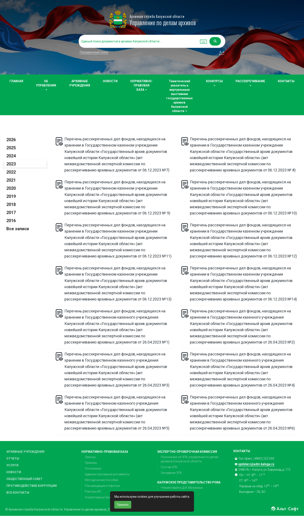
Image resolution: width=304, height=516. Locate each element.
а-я (221, 52)
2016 (11, 220)
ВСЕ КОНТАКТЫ (17, 492)
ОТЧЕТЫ (12, 458)
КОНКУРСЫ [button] (214, 82)
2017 (11, 212)
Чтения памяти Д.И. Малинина (182, 487)
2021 (11, 180)
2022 (11, 172)
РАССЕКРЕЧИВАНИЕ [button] (250, 82)
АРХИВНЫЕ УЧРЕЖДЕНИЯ (79, 83)
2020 (11, 188)
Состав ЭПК (169, 467)
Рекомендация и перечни (102, 485)
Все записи (17, 228)
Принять (123, 504)
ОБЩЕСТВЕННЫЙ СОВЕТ (24, 479)
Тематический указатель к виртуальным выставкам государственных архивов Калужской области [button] (179, 96)
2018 (11, 204)
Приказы (91, 462)
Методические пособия (101, 480)
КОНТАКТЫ (286, 81)
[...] (138, 41)
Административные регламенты (107, 474)
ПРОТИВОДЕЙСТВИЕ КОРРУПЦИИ (31, 485)
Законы (90, 457)
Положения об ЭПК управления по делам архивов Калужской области (189, 459)
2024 (11, 155)
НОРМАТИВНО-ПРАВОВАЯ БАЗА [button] (141, 85)
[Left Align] (215, 41)
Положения (93, 468)
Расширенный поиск (94, 52)
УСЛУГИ (12, 465)
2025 (11, 147)
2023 (11, 164)
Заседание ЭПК (171, 472)
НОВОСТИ (110, 81)
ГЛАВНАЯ (16, 81)
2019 (11, 196)
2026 (11, 139)
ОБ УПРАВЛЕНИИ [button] (46, 84)
